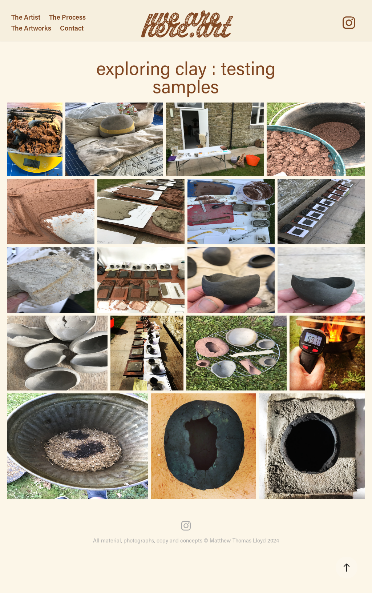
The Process (67, 17)
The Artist (25, 17)
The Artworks (31, 28)
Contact (72, 28)
